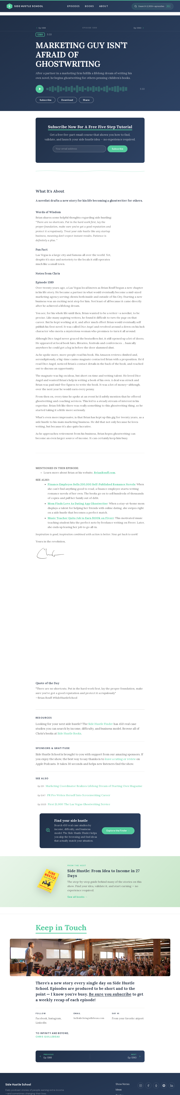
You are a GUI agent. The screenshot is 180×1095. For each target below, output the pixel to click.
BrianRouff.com (104, 472)
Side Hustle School (18, 1084)
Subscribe (45, 99)
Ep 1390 (139, 28)
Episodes (73, 6)
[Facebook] (148, 1085)
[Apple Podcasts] (156, 1085)
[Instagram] (141, 1085)
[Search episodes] (152, 6)
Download (67, 99)
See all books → (77, 897)
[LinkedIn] (172, 1085)
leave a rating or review (120, 759)
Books (89, 6)
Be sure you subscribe (110, 994)
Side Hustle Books (69, 733)
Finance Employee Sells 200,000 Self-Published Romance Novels (91, 484)
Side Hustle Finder (100, 724)
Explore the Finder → (118, 830)
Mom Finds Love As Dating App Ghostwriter (78, 503)
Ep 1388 (41, 28)
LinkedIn (41, 1022)
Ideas (119, 1089)
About (103, 6)
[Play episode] (40, 89)
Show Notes (123, 1084)
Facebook (41, 1018)
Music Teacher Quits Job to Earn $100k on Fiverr (81, 518)
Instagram (54, 1018)
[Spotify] (164, 1085)
